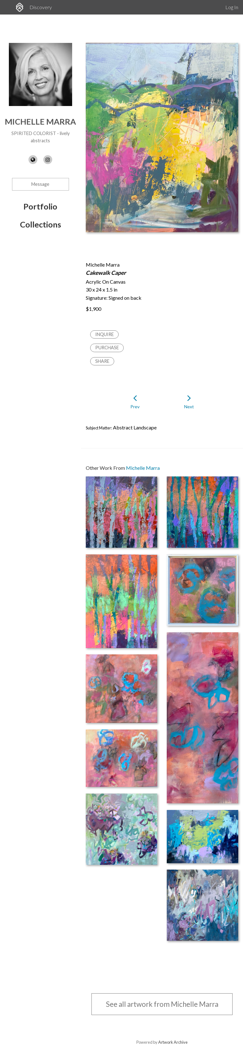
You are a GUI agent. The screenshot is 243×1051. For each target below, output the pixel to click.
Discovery (40, 7)
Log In (231, 7)
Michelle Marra (40, 121)
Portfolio (40, 206)
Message (40, 184)
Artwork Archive (173, 1042)
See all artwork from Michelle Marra (162, 1004)
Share (102, 361)
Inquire (104, 334)
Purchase (107, 347)
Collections (40, 224)
